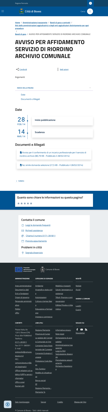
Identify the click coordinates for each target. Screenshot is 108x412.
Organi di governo (22, 297)
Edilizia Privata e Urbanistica (64, 307)
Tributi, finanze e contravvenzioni (64, 299)
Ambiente (39, 285)
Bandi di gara (20, 34)
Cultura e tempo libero (43, 303)
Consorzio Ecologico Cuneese (44, 355)
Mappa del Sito (80, 401)
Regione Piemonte (21, 3)
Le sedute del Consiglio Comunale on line (43, 339)
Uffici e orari (20, 382)
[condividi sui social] (21, 69)
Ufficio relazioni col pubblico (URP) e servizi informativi (23, 374)
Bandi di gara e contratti (60, 22)
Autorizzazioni (40, 297)
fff (36, 384)
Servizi (43, 401)
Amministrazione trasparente (35, 22)
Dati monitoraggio (22, 401)
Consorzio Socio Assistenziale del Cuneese (43, 347)
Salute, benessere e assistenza (64, 291)
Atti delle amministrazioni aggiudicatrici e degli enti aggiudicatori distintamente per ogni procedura (52, 27)
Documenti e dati (22, 289)
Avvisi (78, 289)
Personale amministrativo (23, 303)
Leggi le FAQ (61, 351)
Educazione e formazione (43, 311)
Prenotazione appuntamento (64, 362)
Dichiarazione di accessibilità (64, 339)
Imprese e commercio (43, 316)
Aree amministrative (23, 285)
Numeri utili (19, 386)
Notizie (78, 285)
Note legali (60, 333)
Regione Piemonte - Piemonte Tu (43, 390)
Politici (17, 309)
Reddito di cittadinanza (43, 374)
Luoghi (78, 305)
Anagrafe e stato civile (43, 291)
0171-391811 (21, 342)
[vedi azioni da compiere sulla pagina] (62, 69)
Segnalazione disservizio (64, 355)
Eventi (78, 309)
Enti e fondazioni (22, 293)
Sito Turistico (40, 368)
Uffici (17, 312)
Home (17, 22)
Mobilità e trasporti (63, 285)
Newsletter (80, 332)
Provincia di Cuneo (42, 333)
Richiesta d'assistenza (64, 368)
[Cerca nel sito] (89, 11)
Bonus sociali (40, 380)
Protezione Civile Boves (43, 363)
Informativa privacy (63, 330)
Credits (60, 401)
